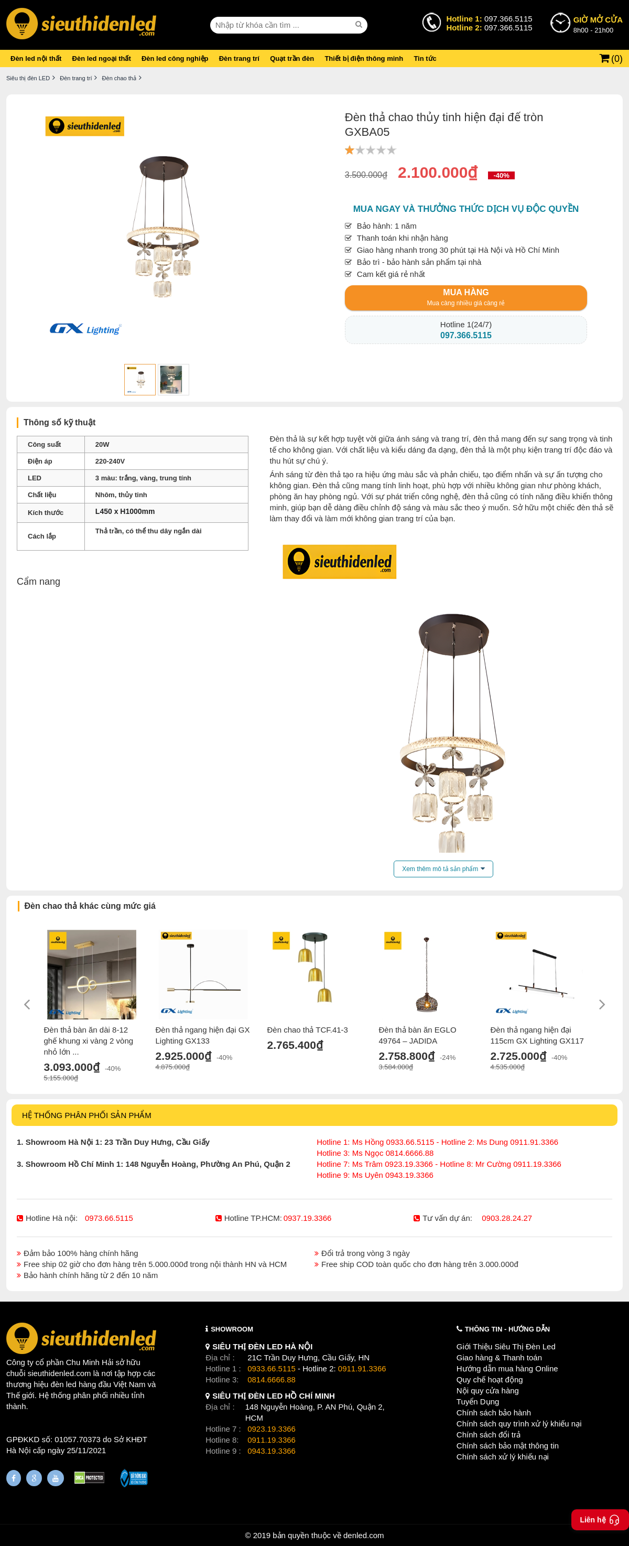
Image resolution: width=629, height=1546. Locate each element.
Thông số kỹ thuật (59, 422)
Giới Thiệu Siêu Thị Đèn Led (506, 1346)
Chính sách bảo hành (494, 1412)
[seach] (360, 24)
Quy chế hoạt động (490, 1379)
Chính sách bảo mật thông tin (508, 1445)
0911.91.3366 (362, 1368)
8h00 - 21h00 (598, 24)
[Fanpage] (13, 1478)
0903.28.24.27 (507, 1218)
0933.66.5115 (271, 1368)
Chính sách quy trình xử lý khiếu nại (519, 1423)
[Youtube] (55, 1478)
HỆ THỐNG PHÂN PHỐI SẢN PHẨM (86, 1115)
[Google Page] (34, 1478)
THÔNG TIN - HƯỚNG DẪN (507, 1329)
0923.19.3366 (271, 1428)
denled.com (363, 1535)
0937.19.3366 (308, 1218)
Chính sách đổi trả (488, 1434)
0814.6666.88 (271, 1379)
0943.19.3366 (271, 1450)
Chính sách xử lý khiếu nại (503, 1456)
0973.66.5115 (109, 1218)
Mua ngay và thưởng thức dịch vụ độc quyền (466, 209)
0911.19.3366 (271, 1439)
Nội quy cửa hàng (488, 1390)
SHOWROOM (232, 1329)
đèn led (64, 1384)
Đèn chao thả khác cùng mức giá (90, 905)
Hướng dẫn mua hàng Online (507, 1368)
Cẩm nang (38, 581)
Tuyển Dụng (478, 1401)
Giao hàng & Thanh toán (499, 1357)
